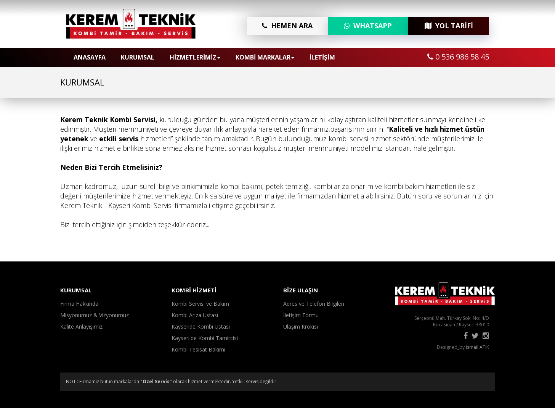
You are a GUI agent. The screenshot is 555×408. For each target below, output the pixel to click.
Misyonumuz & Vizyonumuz (94, 315)
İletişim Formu (301, 315)
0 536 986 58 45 (458, 57)
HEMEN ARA (287, 25)
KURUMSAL (137, 57)
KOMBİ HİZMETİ (194, 290)
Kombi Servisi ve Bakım (200, 303)
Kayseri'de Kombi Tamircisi (205, 338)
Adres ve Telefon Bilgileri (313, 303)
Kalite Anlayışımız (81, 326)
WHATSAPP (368, 25)
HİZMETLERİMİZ (195, 57)
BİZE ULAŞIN (300, 290)
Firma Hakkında (79, 303)
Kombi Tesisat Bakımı (198, 349)
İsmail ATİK (477, 347)
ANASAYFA (90, 57)
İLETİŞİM (322, 57)
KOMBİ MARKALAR (265, 57)
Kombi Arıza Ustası (195, 315)
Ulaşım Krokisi (300, 326)
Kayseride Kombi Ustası (201, 326)
